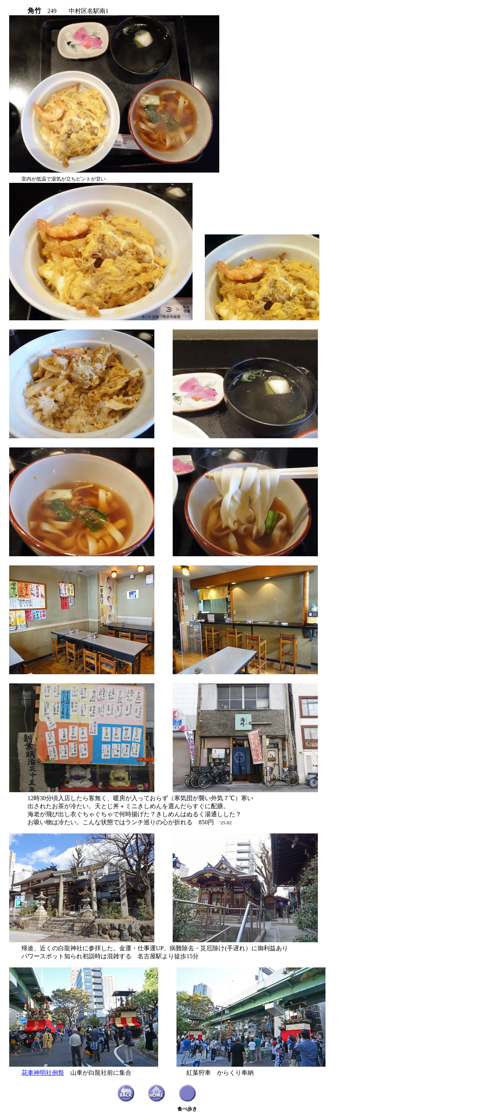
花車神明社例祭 (42, 1072)
